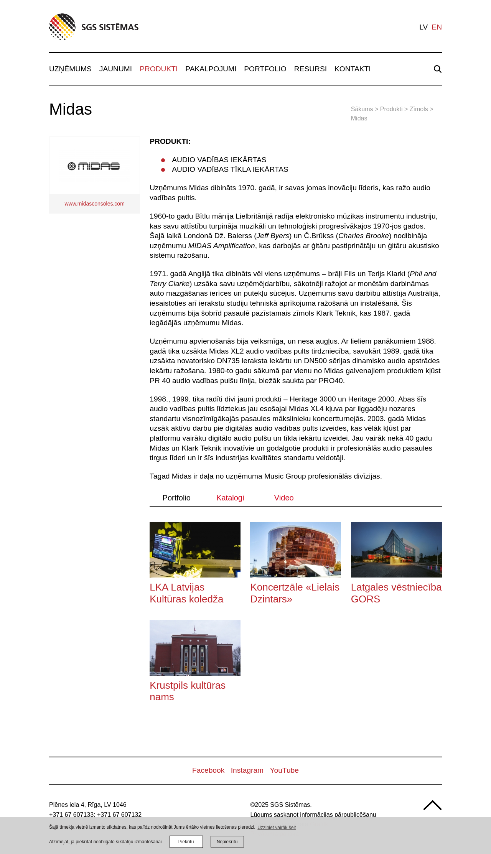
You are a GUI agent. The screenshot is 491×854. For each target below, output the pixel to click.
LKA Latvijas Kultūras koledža (186, 592)
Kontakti (352, 69)
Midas (359, 118)
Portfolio (265, 69)
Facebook (208, 770)
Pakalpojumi (210, 69)
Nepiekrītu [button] (227, 841)
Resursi (310, 69)
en (437, 27)
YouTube (284, 770)
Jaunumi (115, 69)
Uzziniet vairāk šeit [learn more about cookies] (276, 827)
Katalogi (230, 498)
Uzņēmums (70, 69)
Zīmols (419, 109)
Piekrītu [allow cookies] (186, 841)
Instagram (247, 770)
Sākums (362, 109)
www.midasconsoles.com (94, 204)
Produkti (159, 69)
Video (284, 498)
